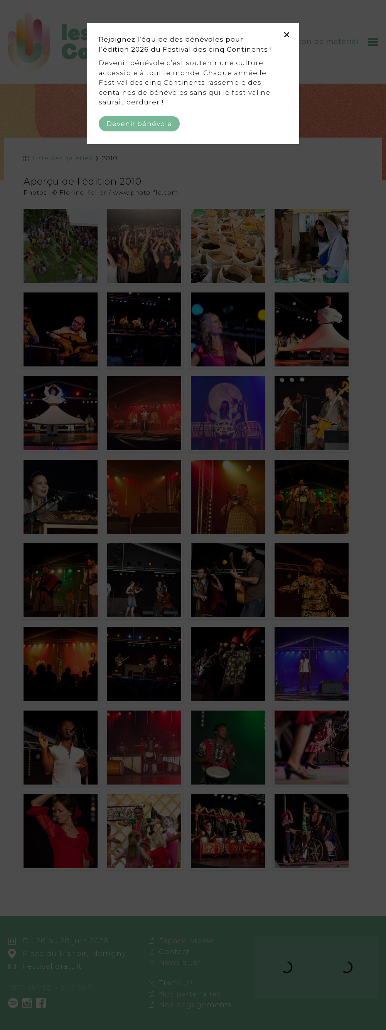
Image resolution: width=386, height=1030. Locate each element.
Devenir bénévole (139, 124)
